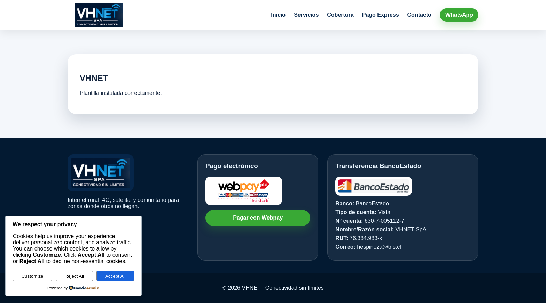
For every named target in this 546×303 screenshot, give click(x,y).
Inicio (278, 15)
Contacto (419, 15)
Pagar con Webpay (258, 218)
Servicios (306, 15)
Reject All (74, 276)
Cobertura (340, 15)
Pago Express (380, 15)
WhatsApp (459, 15)
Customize (32, 276)
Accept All (115, 276)
